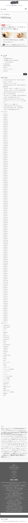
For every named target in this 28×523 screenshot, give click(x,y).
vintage (4, 358)
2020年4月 (5, 233)
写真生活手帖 (6, 383)
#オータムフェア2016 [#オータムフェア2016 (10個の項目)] (9, 429)
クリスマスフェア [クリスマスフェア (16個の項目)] (16, 445)
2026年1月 (5, 119)
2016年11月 (5, 303)
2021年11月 (5, 203)
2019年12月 (5, 240)
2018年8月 (5, 266)
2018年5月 (5, 271)
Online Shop (6, 64)
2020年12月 (5, 219)
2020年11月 (5, 220)
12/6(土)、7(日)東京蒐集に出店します (12, 109)
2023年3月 (5, 177)
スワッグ (5, 372)
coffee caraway (6, 327)
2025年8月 (5, 128)
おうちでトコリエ (6, 362)
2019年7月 (5, 249)
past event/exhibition (9, 62)
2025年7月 (5, 129)
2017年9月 (5, 285)
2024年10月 (5, 145)
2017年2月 (5, 298)
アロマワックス (6, 367)
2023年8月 (5, 168)
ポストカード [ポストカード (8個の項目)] (17, 450)
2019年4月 (5, 254)
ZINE (4, 360)
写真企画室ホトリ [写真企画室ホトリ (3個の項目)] (7, 453)
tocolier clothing (6, 355)
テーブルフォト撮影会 (7, 376)
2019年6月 (5, 250)
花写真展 (5, 393)
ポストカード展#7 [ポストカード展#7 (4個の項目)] (12, 452)
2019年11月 (5, 241)
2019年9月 (5, 245)
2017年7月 (5, 289)
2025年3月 (5, 136)
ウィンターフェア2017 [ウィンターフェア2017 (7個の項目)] (14, 438)
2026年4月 (5, 114)
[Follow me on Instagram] (2, 9)
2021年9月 (5, 206)
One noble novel (6, 344)
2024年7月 (5, 149)
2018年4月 (5, 273)
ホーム (2, 14)
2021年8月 (5, 208)
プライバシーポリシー (8, 69)
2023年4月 (5, 175)
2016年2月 (5, 319)
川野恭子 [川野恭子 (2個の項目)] (24, 453)
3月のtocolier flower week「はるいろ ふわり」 (14, 92)
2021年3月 (5, 213)
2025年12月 (5, 121)
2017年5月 (5, 292)
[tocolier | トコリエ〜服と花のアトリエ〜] (14, 2)
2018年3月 (5, 275)
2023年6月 (5, 171)
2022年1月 (5, 199)
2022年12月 (5, 182)
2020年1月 (5, 238)
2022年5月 (5, 192)
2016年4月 (5, 315)
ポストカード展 (6, 379)
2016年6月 (5, 312)
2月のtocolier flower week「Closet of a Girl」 (14, 99)
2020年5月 (5, 231)
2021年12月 (5, 201)
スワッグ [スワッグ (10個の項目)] (8, 448)
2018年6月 (5, 270)
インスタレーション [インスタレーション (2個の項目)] (7, 438)
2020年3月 (5, 234)
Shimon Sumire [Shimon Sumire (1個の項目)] (3, 436)
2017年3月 (5, 296)
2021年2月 (5, 215)
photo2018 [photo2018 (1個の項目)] (24, 434)
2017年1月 (5, 299)
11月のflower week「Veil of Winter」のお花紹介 (14, 508)
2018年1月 (5, 278)
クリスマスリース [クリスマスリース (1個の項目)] (12, 446)
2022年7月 (5, 189)
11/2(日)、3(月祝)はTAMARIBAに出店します (14, 509)
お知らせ (5, 363)
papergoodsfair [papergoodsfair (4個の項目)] (17, 434)
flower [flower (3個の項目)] (10, 430)
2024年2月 (5, 157)
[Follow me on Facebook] (1, 9)
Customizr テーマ (17, 521)
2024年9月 (5, 147)
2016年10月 (5, 305)
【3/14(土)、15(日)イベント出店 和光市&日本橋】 (15, 90)
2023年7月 (5, 170)
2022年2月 (5, 198)
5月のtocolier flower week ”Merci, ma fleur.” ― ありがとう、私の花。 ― (14, 482)
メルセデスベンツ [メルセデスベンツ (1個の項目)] (20, 452)
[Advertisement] (14, 411)
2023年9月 (5, 166)
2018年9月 (5, 264)
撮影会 (4, 388)
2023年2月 (5, 178)
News (4, 56)
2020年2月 (5, 236)
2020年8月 (5, 226)
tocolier (5, 353)
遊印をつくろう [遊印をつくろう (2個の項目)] (7, 457)
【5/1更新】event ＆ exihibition (11, 60)
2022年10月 (5, 185)
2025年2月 (5, 138)
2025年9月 (5, 126)
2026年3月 (5, 115)
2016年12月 (5, 301)
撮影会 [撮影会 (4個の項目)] (5, 455)
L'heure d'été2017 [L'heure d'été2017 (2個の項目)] (22, 430)
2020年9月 (5, 224)
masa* (4, 342)
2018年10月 (5, 263)
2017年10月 (5, 284)
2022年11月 (5, 184)
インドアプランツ (6, 370)
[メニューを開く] (26, 9)
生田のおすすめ (6, 390)
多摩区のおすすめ (6, 386)
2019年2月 (5, 256)
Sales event (5, 351)
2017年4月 (5, 294)
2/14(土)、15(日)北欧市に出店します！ (12, 97)
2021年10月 (5, 205)
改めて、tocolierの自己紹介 (10, 93)
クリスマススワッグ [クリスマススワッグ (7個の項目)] (8, 443)
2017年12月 (5, 280)
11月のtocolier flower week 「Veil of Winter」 (14, 511)
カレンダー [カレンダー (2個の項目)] (14, 441)
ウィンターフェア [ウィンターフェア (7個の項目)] (18, 438)
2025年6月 (5, 131)
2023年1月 (5, 180)
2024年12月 (5, 142)
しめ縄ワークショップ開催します (11, 104)
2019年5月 (5, 252)
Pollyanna (5, 348)
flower (4, 334)
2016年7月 (5, 310)
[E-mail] (5, 9)
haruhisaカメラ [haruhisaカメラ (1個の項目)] (14, 430)
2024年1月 (5, 159)
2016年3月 (5, 317)
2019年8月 (5, 247)
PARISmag (14, 44)
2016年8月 (5, 308)
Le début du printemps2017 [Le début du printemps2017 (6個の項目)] (10, 432)
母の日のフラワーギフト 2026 (10, 83)
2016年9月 (5, 306)
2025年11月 (5, 122)
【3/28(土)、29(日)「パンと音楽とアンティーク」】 (15, 88)
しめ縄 (4, 365)
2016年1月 (5, 320)
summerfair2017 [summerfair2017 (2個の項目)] (10, 436)
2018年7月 (5, 268)
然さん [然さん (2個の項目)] (8, 455)
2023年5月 (5, 173)
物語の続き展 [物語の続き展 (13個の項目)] (16, 455)
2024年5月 (5, 152)
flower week (6, 335)
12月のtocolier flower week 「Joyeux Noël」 (14, 107)
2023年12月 (5, 161)
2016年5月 (5, 313)
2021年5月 (5, 210)
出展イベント (6, 384)
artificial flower (6, 325)
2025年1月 (5, 140)
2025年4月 (5, 135)
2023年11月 (5, 163)
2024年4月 (5, 154)
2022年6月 (5, 191)
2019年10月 (5, 243)
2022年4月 (5, 194)
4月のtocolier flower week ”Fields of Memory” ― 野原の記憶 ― (14, 485)
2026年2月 (5, 117)
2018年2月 (5, 277)
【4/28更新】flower (7, 58)
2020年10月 (5, 222)
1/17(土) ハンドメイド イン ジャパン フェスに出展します (14, 498)
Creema (5, 328)
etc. (3, 44)
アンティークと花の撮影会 (8, 369)
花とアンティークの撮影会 (8, 391)
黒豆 (4, 395)
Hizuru (4, 341)
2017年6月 (5, 291)
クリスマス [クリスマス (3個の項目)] (23, 441)
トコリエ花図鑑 (6, 377)
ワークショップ (6, 381)
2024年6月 (5, 150)
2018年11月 (5, 261)
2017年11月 (5, 282)
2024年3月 (5, 156)
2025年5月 (5, 133)
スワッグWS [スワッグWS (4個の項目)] (15, 448)
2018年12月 (5, 259)
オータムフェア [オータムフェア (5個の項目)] (21, 439)
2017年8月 (5, 287)
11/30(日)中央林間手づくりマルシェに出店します (14, 506)
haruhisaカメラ (6, 339)
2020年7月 (5, 227)
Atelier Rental (6, 65)
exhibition (5, 332)
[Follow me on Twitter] (4, 9)
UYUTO (4, 356)
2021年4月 (5, 212)
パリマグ (18, 44)
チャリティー (6, 374)
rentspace (5, 349)
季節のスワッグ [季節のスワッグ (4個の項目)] (17, 453)
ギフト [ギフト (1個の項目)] (18, 441)
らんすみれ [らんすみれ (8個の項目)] (18, 436)
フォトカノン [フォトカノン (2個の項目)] (9, 450)
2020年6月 (5, 229)
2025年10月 (5, 124)
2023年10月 (5, 164)
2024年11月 (5, 143)
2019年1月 (5, 257)
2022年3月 (5, 196)
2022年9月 (5, 187)
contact (5, 67)
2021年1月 (5, 217)
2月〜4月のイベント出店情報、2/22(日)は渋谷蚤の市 (15, 95)
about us (5, 71)
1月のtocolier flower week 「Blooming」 (13, 105)
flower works (6, 337)
